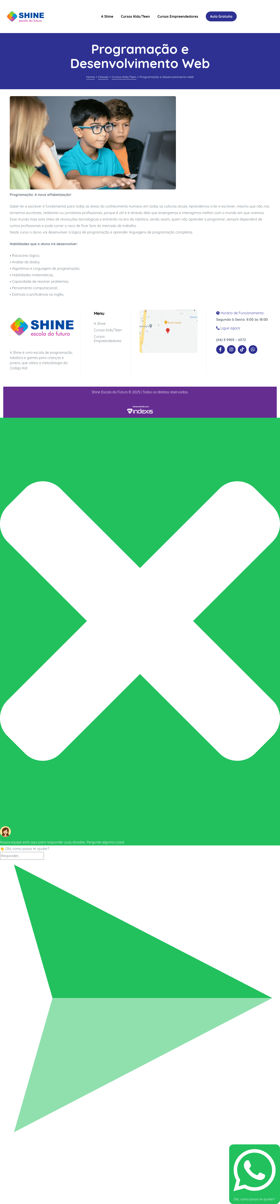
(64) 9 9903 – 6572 (231, 340)
